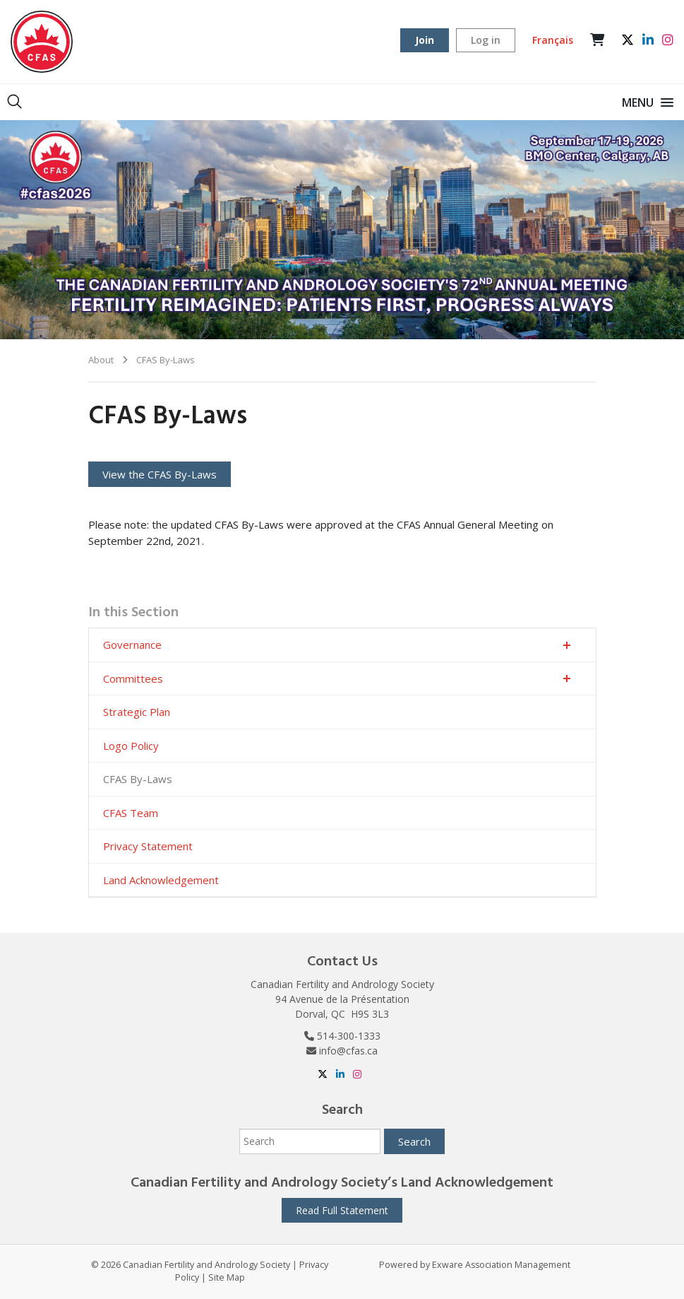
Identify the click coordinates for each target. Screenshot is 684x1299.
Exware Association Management (501, 1265)
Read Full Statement (342, 1210)
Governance (132, 644)
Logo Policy (131, 746)
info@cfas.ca (348, 1050)
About (101, 359)
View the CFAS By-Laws (159, 474)
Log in (485, 40)
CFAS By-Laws (165, 359)
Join (424, 40)
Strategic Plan (136, 712)
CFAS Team (130, 813)
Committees (133, 678)
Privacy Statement (148, 846)
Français (552, 40)
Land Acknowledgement (161, 880)
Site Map (226, 1277)
